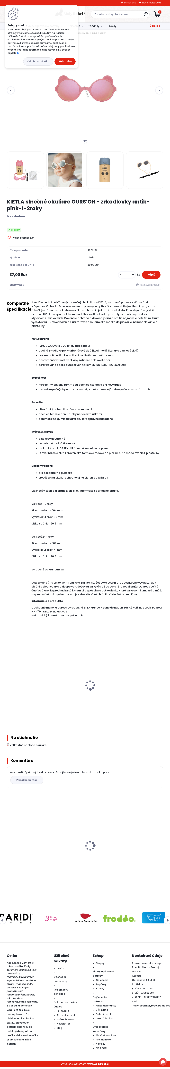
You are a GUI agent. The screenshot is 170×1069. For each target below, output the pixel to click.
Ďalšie (154, 26)
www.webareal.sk (98, 1066)
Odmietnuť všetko (38, 61)
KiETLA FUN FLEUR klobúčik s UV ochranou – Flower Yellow (134, 693)
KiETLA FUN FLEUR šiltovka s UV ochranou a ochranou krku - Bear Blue (83, 695)
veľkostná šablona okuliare (26, 747)
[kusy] (125, 275)
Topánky (93, 26)
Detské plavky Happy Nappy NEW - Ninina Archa (84, 854)
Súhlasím (65, 61)
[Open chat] (163, 1062)
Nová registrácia (151, 2)
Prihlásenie (130, 2)
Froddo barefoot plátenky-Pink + (136, 852)
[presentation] (11, 90)
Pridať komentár (27, 782)
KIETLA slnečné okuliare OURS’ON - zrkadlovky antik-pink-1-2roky (30, 854)
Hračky (111, 26)
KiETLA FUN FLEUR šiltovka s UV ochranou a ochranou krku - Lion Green (30, 695)
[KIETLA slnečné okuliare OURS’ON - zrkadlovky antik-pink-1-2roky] (85, 90)
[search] (124, 15)
